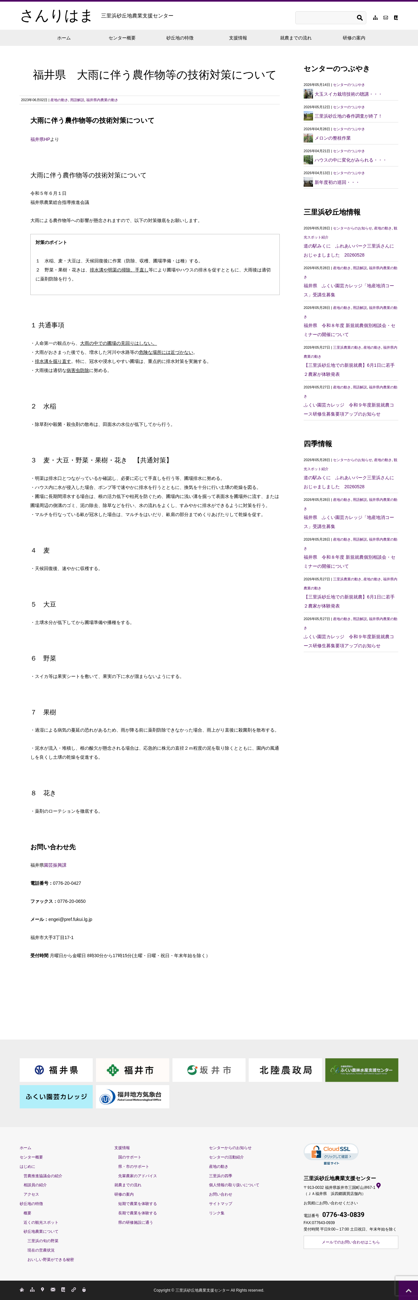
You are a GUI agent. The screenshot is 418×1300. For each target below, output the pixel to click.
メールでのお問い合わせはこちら (351, 1242)
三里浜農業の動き (347, 347)
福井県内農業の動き (102, 100)
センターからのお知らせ (352, 228)
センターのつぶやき (349, 85)
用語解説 (77, 100)
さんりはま (96, 15)
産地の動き (59, 100)
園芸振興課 (55, 865)
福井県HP (40, 139)
